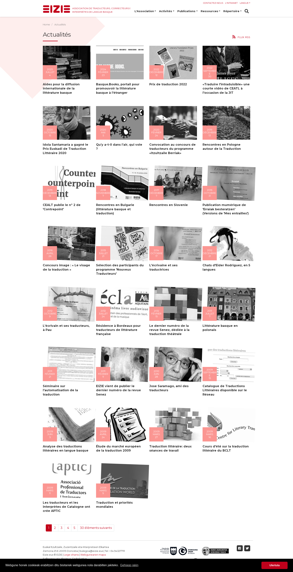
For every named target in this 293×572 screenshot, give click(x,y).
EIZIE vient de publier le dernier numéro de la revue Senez (117, 390)
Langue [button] (244, 3)
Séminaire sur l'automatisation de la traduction (59, 390)
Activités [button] (165, 11)
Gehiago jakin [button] (129, 565)
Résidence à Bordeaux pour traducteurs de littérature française (117, 330)
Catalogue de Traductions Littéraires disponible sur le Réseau (224, 390)
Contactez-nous (213, 3)
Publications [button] (186, 11)
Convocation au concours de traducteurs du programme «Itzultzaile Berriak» (172, 149)
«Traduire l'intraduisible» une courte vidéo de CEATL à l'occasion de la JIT (225, 88)
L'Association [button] (144, 11)
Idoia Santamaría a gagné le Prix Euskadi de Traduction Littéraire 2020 (65, 149)
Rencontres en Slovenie (168, 205)
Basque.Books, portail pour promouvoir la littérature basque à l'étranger (117, 88)
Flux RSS (244, 37)
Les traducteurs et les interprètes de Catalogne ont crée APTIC (66, 507)
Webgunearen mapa (93, 554)
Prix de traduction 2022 (167, 84)
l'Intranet (231, 3)
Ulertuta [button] (274, 565)
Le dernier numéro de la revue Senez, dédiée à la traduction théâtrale (169, 330)
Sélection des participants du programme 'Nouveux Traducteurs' (119, 269)
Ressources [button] (209, 11)
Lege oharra (71, 554)
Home (46, 24)
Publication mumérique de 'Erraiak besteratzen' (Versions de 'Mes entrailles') (225, 209)
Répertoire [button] (231, 11)
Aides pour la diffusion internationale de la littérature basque (60, 88)
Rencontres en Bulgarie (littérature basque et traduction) (114, 209)
